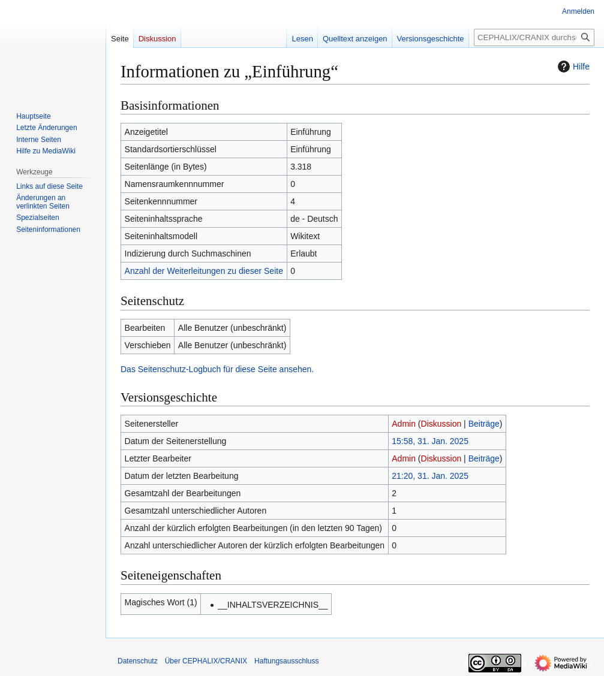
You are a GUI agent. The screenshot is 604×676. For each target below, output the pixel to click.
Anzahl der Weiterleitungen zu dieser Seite (204, 271)
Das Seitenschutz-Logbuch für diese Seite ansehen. (217, 369)
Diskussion (441, 423)
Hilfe (572, 67)
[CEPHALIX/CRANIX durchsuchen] (534, 37)
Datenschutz (138, 661)
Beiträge (484, 423)
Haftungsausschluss (286, 661)
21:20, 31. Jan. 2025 (430, 476)
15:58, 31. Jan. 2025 (430, 441)
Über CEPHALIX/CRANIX (206, 661)
